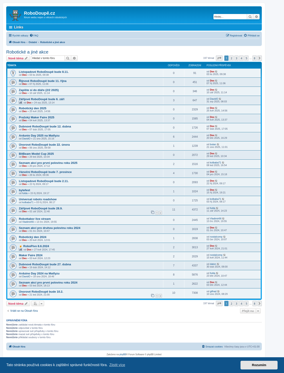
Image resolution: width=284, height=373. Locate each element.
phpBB (122, 354)
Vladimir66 (28, 221)
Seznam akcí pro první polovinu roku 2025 (48, 163)
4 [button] (241, 58)
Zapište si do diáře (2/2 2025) (39, 90)
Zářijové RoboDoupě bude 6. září (41, 99)
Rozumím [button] (259, 365)
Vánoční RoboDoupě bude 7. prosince (45, 172)
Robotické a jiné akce (27, 52)
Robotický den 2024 (32, 237)
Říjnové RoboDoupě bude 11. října (43, 81)
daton (213, 264)
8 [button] (254, 58)
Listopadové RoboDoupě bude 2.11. (44, 181)
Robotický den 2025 (32, 108)
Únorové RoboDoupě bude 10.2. (41, 291)
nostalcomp (216, 236)
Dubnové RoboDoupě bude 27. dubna (45, 264)
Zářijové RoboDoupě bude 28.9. (41, 208)
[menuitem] (34, 35)
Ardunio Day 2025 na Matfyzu (39, 135)
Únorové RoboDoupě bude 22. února (44, 144)
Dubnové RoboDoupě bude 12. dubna (45, 126)
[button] (219, 58)
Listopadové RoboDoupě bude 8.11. (44, 71)
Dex (24, 74)
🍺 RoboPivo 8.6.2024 (34, 246)
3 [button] (236, 58)
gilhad (213, 291)
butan (213, 144)
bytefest (24, 190)
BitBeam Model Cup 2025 (36, 153)
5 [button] (246, 58)
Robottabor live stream (35, 218)
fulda (25, 193)
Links (18, 27)
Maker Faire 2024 (30, 255)
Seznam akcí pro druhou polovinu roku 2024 (49, 228)
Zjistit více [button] (117, 365)
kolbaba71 (215, 162)
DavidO (214, 98)
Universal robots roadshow (38, 199)
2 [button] (231, 58)
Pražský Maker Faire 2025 (36, 117)
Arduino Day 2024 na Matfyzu (39, 273)
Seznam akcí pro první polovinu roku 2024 (48, 282)
